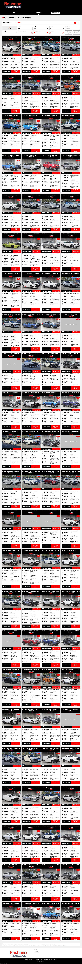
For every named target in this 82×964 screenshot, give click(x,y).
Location (51, 26)
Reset (19, 22)
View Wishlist (17, 54)
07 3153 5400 (55, 12)
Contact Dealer (15, 71)
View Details (6, 71)
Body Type (4, 31)
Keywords (67, 26)
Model (35, 26)
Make (19, 26)
